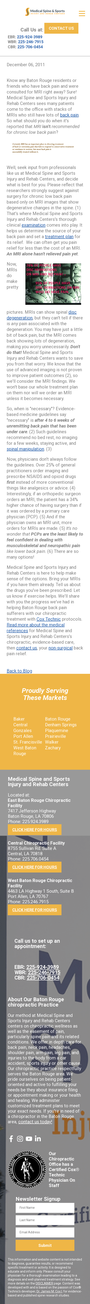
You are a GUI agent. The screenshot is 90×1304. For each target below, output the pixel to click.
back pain (69, 115)
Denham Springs (61, 724)
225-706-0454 (30, 47)
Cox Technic (49, 619)
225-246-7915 (30, 42)
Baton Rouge (57, 719)
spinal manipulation (25, 449)
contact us (26, 648)
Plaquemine (56, 730)
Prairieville (55, 736)
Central (20, 724)
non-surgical (61, 648)
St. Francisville (27, 742)
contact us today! (35, 1121)
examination (33, 225)
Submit (45, 1245)
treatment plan (59, 236)
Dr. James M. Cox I (49, 1291)
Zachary (53, 747)
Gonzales (22, 730)
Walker (52, 742)
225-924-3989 (29, 37)
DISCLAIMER (44, 1283)
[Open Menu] (82, 13)
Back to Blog (19, 671)
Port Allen (23, 736)
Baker (19, 719)
